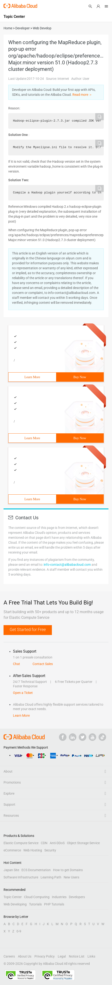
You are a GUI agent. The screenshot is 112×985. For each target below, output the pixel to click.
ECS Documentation (36, 870)
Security (50, 850)
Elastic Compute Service (21, 843)
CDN (44, 843)
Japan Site (11, 870)
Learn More (32, 377)
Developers (77, 897)
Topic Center (13, 897)
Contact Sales (43, 664)
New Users (71, 877)
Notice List (76, 956)
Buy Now (79, 377)
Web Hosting (32, 850)
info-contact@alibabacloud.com (67, 564)
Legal (62, 956)
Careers (9, 956)
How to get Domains (68, 870)
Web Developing (15, 904)
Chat (16, 664)
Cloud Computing (37, 897)
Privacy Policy (44, 956)
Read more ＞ (82, 94)
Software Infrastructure (21, 877)
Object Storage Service (83, 843)
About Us (24, 956)
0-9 (19, 931)
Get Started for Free (28, 629)
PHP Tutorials (54, 904)
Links (91, 956)
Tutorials (35, 904)
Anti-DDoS (57, 843)
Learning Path (51, 877)
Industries (59, 897)
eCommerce (12, 850)
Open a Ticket (23, 693)
